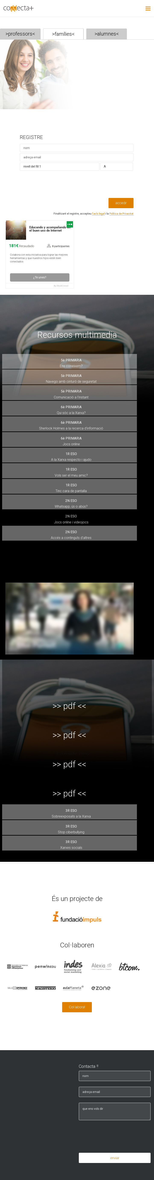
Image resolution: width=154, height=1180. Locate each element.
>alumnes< (107, 34)
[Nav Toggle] (148, 8)
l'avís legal (98, 213)
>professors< (20, 34)
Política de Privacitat (121, 213)
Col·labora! (77, 1007)
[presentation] (52, 189)
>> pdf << (69, 706)
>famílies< (63, 34)
